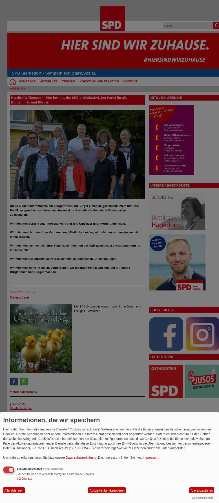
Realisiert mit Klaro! (203, 498)
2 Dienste (24, 478)
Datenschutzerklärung (81, 457)
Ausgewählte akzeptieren (106, 490)
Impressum (150, 457)
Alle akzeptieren (202, 490)
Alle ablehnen (14, 490)
